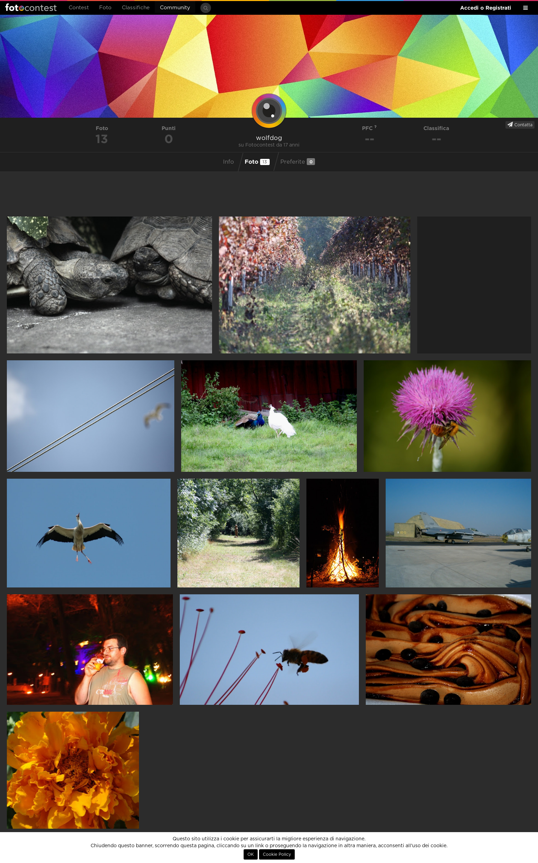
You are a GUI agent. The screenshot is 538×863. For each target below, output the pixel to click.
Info (228, 162)
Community (175, 7)
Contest (79, 7)
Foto (105, 7)
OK (250, 854)
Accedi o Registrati (485, 8)
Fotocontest (31, 7)
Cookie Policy (277, 854)
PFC (369, 128)
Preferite (297, 161)
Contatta (520, 124)
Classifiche (136, 7)
